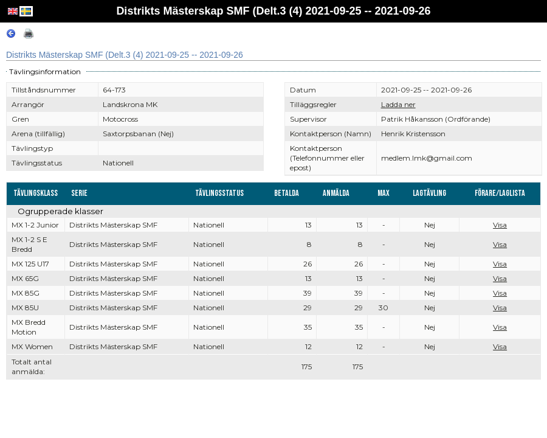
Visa (500, 224)
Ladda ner (398, 104)
